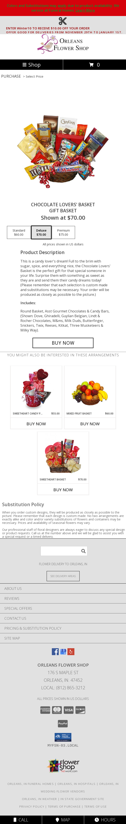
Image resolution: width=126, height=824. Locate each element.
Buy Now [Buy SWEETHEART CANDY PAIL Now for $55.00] (36, 424)
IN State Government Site (82, 799)
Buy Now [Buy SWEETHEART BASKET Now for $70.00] (63, 490)
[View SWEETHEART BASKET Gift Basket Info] (63, 455)
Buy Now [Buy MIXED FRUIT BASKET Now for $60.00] (90, 424)
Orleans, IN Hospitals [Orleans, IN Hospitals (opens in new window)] (76, 784)
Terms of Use (95, 806)
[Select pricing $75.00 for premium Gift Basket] (63, 232)
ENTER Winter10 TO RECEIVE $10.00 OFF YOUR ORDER (64, 28)
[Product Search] (64, 551)
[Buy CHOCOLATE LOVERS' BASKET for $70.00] (63, 343)
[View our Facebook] (55, 653)
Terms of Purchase (64, 806)
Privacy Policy (31, 806)
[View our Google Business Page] (63, 653)
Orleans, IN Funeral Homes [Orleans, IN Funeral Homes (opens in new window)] (30, 784)
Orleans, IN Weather (39, 799)
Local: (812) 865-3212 (63, 688)
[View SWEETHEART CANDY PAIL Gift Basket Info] (36, 389)
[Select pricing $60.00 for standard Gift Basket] (19, 232)
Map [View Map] (63, 820)
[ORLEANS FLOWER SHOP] (63, 53)
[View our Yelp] (70, 653)
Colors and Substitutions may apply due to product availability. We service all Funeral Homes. (63, 8)
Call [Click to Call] (21, 820)
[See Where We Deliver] (63, 576)
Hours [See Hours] (105, 820)
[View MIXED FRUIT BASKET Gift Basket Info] (90, 389)
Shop (31, 64)
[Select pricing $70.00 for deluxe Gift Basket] (41, 232)
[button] (63, 737)
